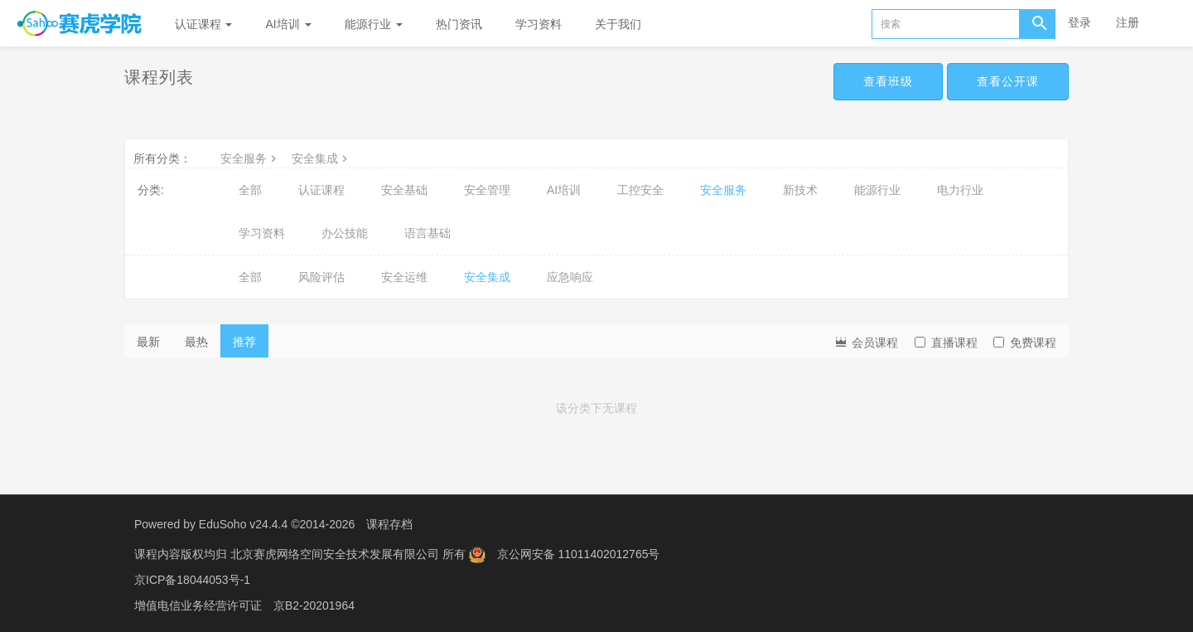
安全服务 (250, 158)
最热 (196, 341)
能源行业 (374, 24)
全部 (250, 190)
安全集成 (321, 158)
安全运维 (404, 277)
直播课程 (946, 342)
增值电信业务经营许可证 (198, 603)
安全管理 (487, 190)
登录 (1079, 22)
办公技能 (344, 233)
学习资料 (538, 24)
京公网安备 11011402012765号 (578, 553)
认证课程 (204, 24)
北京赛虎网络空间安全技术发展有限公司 (336, 553)
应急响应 (570, 277)
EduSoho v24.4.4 (243, 524)
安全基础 (404, 190)
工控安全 (640, 190)
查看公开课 (1008, 81)
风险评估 (321, 277)
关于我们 (618, 24)
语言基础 (427, 233)
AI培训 (288, 24)
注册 (1127, 22)
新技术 (800, 190)
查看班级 (888, 81)
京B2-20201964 (314, 603)
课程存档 (389, 524)
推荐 (244, 341)
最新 (148, 341)
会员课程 (865, 341)
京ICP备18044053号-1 (192, 578)
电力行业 (960, 190)
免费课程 (1024, 342)
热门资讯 (459, 24)
